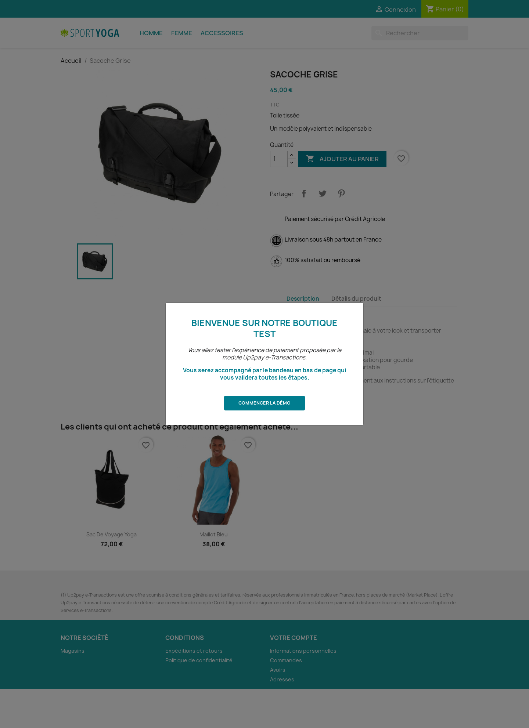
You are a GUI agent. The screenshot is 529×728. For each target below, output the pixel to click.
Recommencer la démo (444, 713)
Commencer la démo (264, 403)
